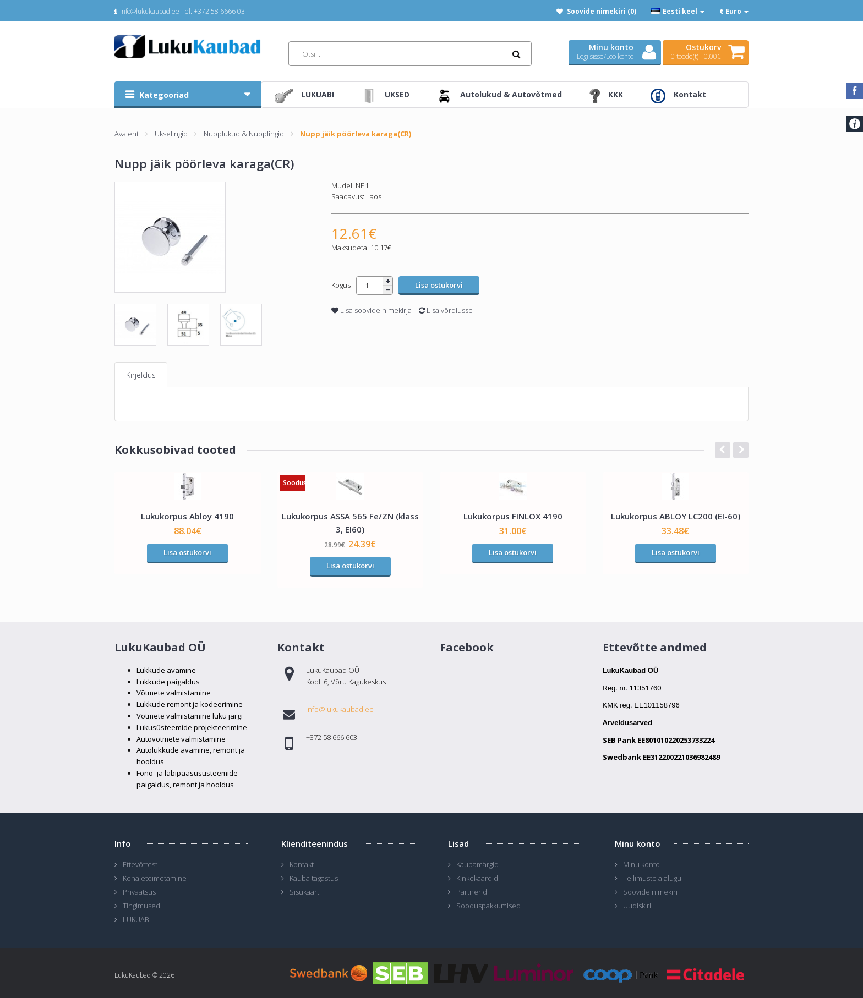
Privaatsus (139, 892)
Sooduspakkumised (488, 906)
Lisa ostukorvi (187, 552)
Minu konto (641, 864)
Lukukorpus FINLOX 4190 (512, 516)
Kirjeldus (141, 375)
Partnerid (471, 892)
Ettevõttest (140, 864)
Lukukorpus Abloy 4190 (187, 516)
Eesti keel (677, 11)
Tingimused (141, 906)
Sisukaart (304, 892)
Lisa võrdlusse (446, 310)
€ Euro (734, 11)
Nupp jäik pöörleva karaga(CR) (355, 134)
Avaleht (126, 134)
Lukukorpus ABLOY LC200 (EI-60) (675, 516)
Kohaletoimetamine (155, 878)
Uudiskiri (637, 906)
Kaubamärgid (477, 864)
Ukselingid (171, 134)
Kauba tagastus (314, 878)
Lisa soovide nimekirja (371, 310)
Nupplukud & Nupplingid (244, 134)
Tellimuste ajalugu (652, 878)
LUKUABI (137, 919)
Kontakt (302, 864)
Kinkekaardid (477, 878)
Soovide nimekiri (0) (601, 11)
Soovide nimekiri (650, 892)
